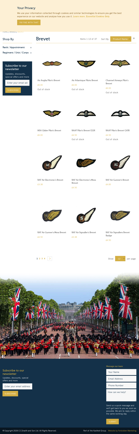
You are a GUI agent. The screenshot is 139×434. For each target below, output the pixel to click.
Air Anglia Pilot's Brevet (48, 80)
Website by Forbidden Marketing (122, 431)
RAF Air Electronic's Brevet (50, 180)
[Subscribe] (13, 90)
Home (5, 32)
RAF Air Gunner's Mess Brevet (51, 232)
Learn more (79, 16)
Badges (12, 32)
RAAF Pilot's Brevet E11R (83, 130)
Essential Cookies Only (97, 16)
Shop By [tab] (8, 39)
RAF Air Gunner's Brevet (117, 180)
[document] (69, 14)
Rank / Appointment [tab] (17, 47)
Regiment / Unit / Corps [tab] (17, 52)
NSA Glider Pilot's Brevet (49, 130)
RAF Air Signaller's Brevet (84, 232)
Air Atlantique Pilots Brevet (85, 80)
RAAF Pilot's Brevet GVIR (118, 130)
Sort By (105, 39)
